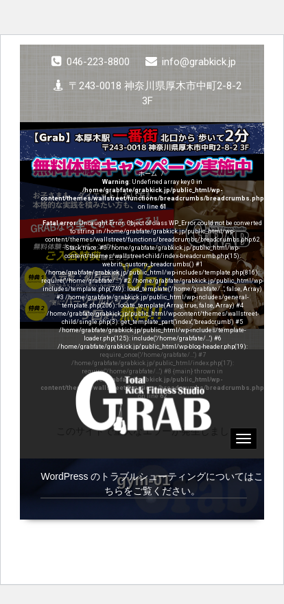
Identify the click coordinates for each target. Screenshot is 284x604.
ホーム (148, 173)
